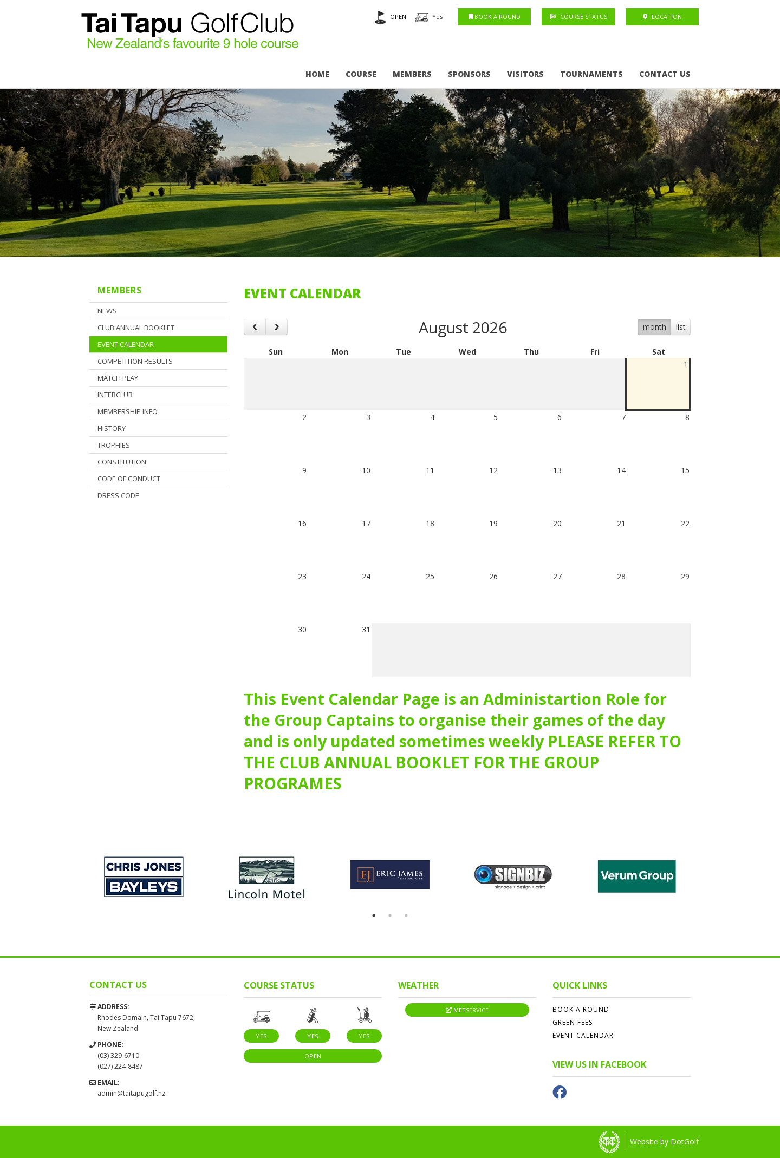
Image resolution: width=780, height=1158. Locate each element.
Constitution (122, 462)
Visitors (525, 74)
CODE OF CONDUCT (129, 478)
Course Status (578, 16)
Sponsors (469, 74)
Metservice (467, 1010)
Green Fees (572, 1022)
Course (361, 74)
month (654, 327)
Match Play (118, 378)
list (681, 327)
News (107, 311)
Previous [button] (73, 877)
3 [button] (406, 915)
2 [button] (390, 915)
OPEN (398, 16)
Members (412, 74)
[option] (390, 155)
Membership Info (128, 411)
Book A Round (495, 16)
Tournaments (591, 74)
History (112, 428)
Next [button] (706, 877)
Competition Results (135, 361)
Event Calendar (126, 344)
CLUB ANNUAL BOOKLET (136, 327)
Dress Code (118, 495)
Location (662, 16)
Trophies (114, 445)
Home (317, 74)
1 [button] (373, 915)
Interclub (115, 395)
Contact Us (665, 74)
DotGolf (685, 1141)
